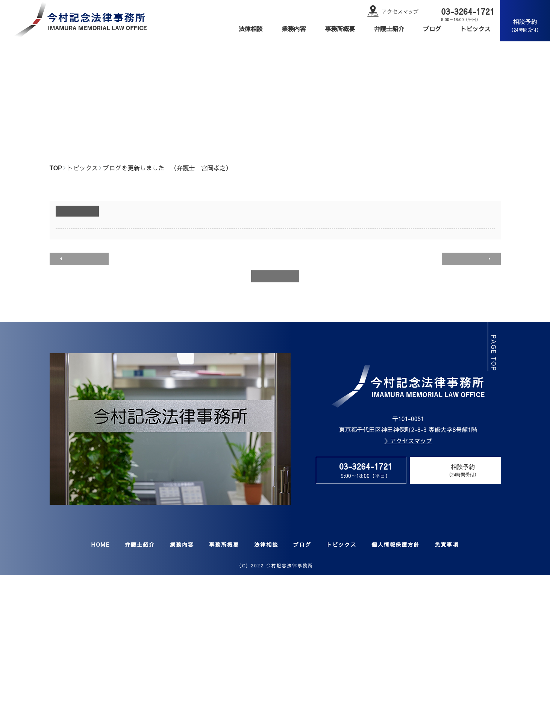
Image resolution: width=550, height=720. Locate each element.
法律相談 (251, 28)
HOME (101, 544)
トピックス (476, 28)
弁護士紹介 (389, 28)
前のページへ (82, 258)
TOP (56, 167)
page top (495, 353)
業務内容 (294, 28)
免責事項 (447, 544)
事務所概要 (340, 28)
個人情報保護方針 (395, 544)
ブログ (432, 28)
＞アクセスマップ (408, 440)
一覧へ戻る (275, 276)
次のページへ (469, 258)
